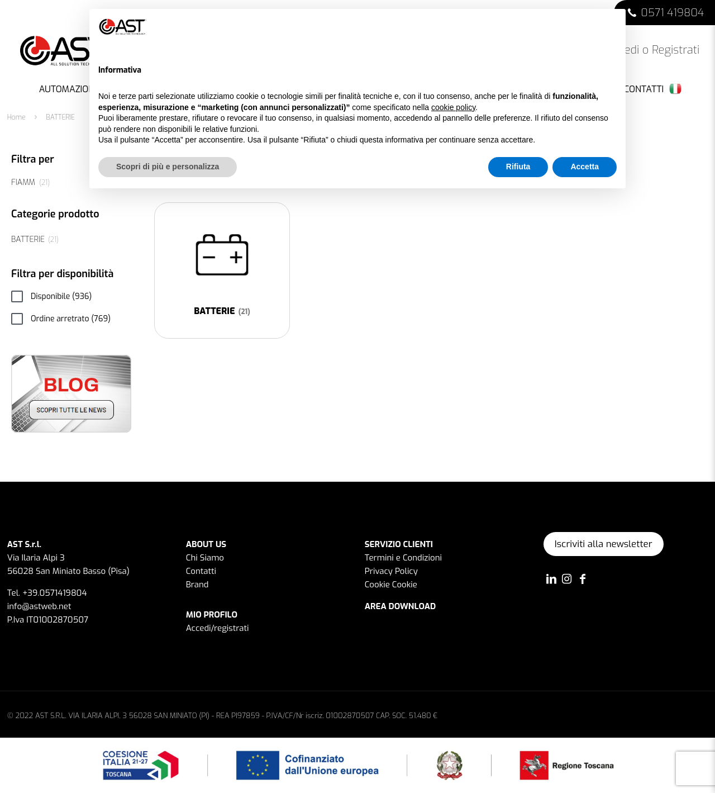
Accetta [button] (584, 166)
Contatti (201, 571)
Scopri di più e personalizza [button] (167, 166)
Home (16, 117)
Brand (197, 584)
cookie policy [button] (453, 107)
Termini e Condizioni (403, 557)
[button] (611, 27)
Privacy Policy (391, 571)
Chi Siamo (205, 557)
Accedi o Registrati (644, 50)
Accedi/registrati (217, 628)
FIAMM (23, 182)
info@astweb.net (39, 606)
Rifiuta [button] (518, 166)
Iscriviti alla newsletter (603, 544)
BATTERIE (28, 239)
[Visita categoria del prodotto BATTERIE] (222, 270)
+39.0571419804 (54, 593)
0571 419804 (672, 13)
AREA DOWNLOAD (400, 606)
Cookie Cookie (391, 584)
